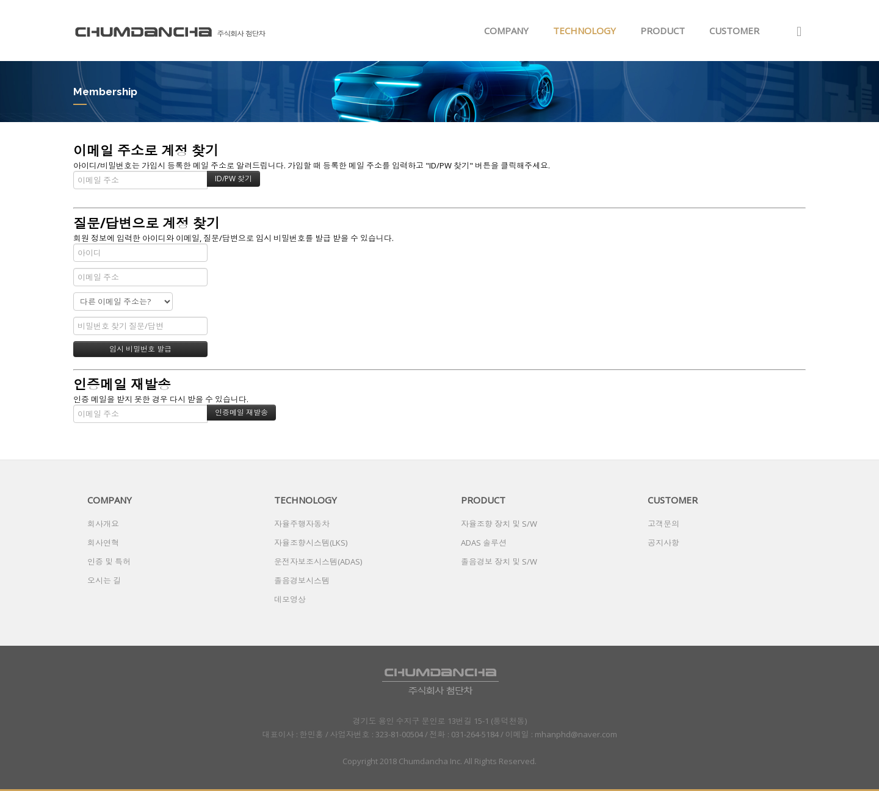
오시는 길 (104, 580)
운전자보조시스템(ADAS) (318, 561)
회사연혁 (103, 542)
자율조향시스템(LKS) (310, 542)
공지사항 (663, 542)
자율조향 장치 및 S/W (499, 523)
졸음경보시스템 (302, 580)
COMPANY (506, 30)
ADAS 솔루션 (484, 542)
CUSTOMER (734, 30)
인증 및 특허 (109, 561)
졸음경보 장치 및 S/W (499, 561)
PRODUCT (662, 30)
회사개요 (103, 523)
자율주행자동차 (302, 523)
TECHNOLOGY (584, 30)
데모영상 (290, 599)
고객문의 (663, 523)
